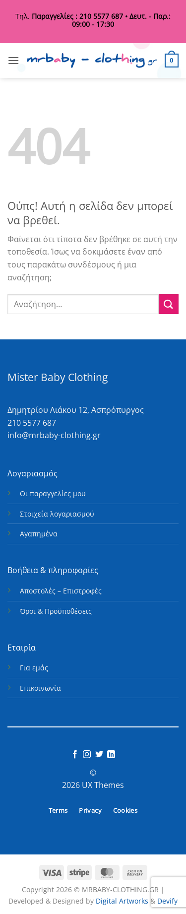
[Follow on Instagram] (87, 754)
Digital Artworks (122, 901)
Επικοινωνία (40, 688)
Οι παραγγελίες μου (53, 493)
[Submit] (169, 304)
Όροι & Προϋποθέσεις (56, 611)
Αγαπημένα (39, 533)
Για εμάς (34, 667)
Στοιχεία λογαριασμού (57, 514)
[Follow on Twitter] (99, 754)
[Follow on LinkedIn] (111, 754)
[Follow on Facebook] (75, 754)
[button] (13, 60)
